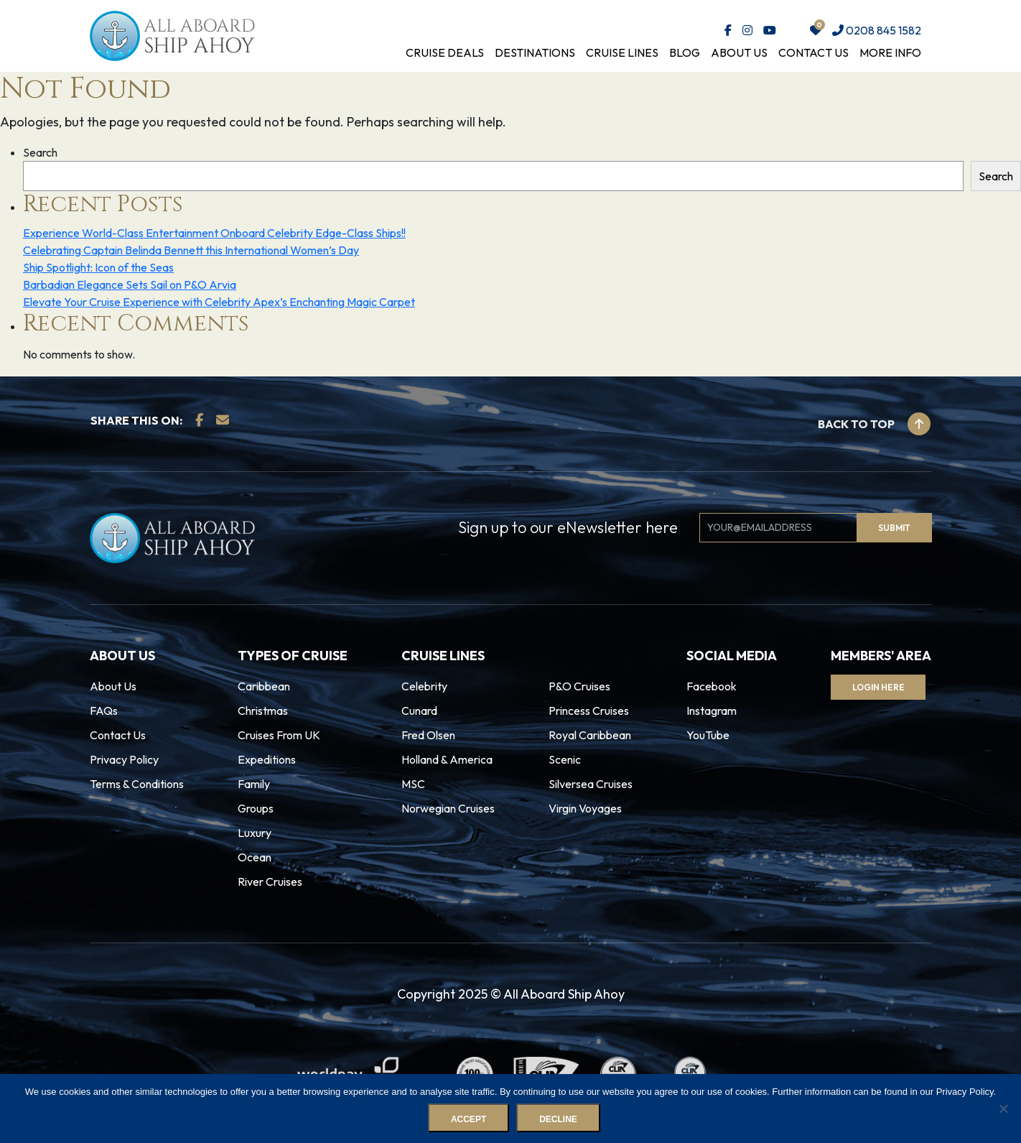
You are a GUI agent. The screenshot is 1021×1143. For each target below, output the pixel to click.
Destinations (535, 52)
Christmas (263, 710)
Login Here (878, 687)
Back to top (874, 423)
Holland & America (447, 759)
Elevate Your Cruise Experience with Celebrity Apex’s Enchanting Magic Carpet (219, 302)
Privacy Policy (124, 759)
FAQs (104, 710)
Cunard (419, 710)
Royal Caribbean (590, 735)
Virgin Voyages (585, 808)
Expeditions (267, 759)
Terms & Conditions (137, 784)
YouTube (707, 735)
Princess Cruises (589, 710)
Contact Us (813, 52)
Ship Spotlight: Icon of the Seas (98, 267)
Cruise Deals (445, 52)
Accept (468, 1119)
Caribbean (264, 686)
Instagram (711, 710)
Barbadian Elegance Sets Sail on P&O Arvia (129, 284)
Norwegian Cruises (448, 808)
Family (254, 784)
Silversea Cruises (591, 784)
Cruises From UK (279, 735)
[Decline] (1003, 1108)
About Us (739, 52)
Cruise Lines (622, 52)
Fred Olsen (428, 735)
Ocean (254, 857)
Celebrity (424, 686)
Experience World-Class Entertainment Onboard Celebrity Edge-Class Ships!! (214, 233)
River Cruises (270, 881)
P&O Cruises (579, 686)
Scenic (565, 759)
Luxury (254, 832)
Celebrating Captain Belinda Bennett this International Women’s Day (191, 250)
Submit (894, 527)
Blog (684, 52)
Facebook (711, 686)
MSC (413, 784)
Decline (558, 1119)
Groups (256, 808)
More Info (890, 52)
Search (40, 152)
